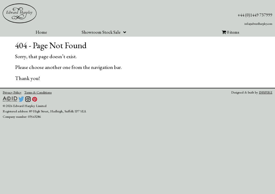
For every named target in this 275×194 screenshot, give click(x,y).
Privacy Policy (12, 92)
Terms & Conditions (38, 92)
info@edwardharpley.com (258, 24)
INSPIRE (265, 92)
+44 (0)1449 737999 (255, 15)
